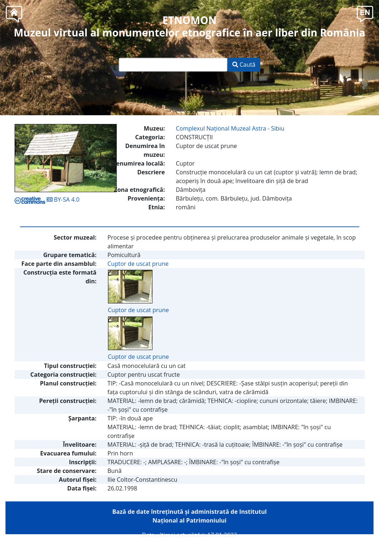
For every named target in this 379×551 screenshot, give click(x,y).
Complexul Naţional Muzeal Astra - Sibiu (230, 128)
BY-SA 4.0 (47, 199)
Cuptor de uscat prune (138, 264)
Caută (244, 65)
